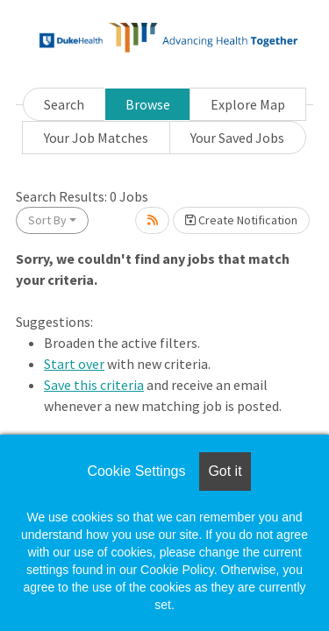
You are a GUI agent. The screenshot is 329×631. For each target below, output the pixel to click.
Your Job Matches (96, 137)
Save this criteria (94, 384)
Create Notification (241, 220)
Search (64, 104)
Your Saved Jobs (237, 137)
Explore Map (248, 104)
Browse (147, 104)
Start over (74, 363)
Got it (224, 471)
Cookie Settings (136, 471)
